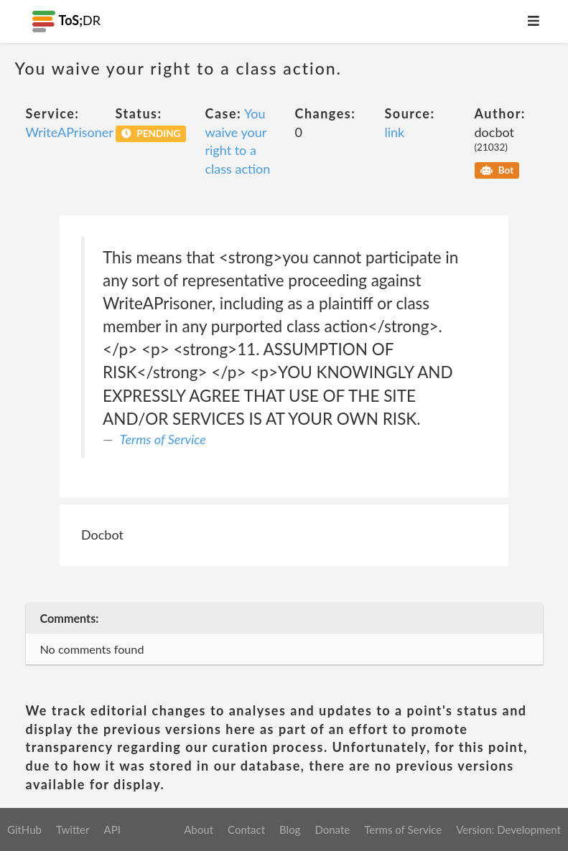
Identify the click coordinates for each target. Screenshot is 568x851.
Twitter (73, 829)
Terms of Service (163, 439)
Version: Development (508, 829)
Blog (289, 829)
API (111, 829)
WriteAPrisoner (69, 132)
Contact (246, 829)
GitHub (24, 829)
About (198, 829)
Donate (332, 829)
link (395, 132)
